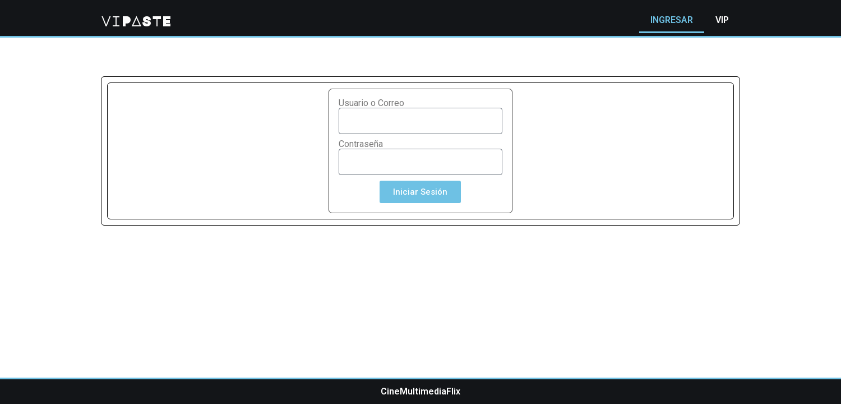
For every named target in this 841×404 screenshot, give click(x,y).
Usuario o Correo (371, 103)
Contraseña (361, 144)
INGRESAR (671, 20)
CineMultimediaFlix (420, 391)
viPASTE (136, 20)
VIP (722, 20)
